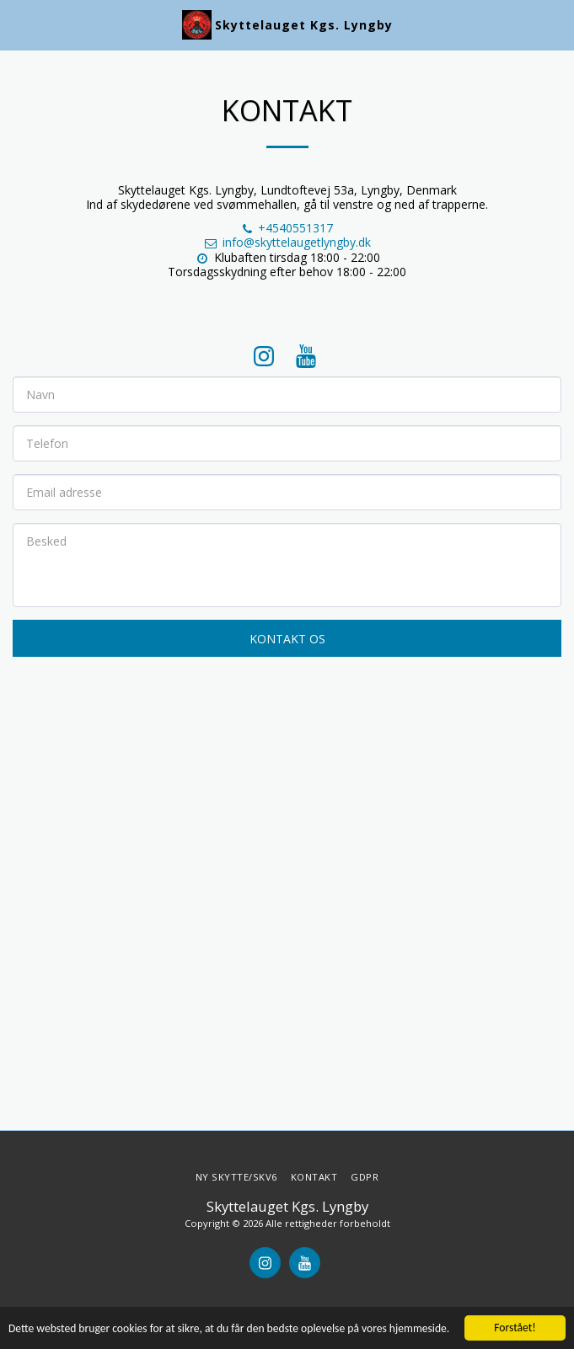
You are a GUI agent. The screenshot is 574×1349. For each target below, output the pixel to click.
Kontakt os (287, 639)
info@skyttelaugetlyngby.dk (287, 242)
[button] (18, 24)
